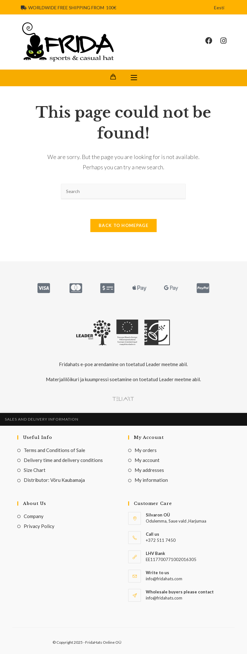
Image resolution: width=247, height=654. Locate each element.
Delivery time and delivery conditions (63, 460)
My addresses (149, 470)
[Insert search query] (123, 191)
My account (147, 460)
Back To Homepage (123, 225)
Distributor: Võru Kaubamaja (54, 480)
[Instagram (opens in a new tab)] (227, 40)
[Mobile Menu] (134, 78)
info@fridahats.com (164, 597)
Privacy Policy (39, 526)
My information (151, 480)
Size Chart (34, 470)
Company (34, 516)
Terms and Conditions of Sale (54, 450)
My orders (146, 450)
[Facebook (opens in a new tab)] (212, 40)
